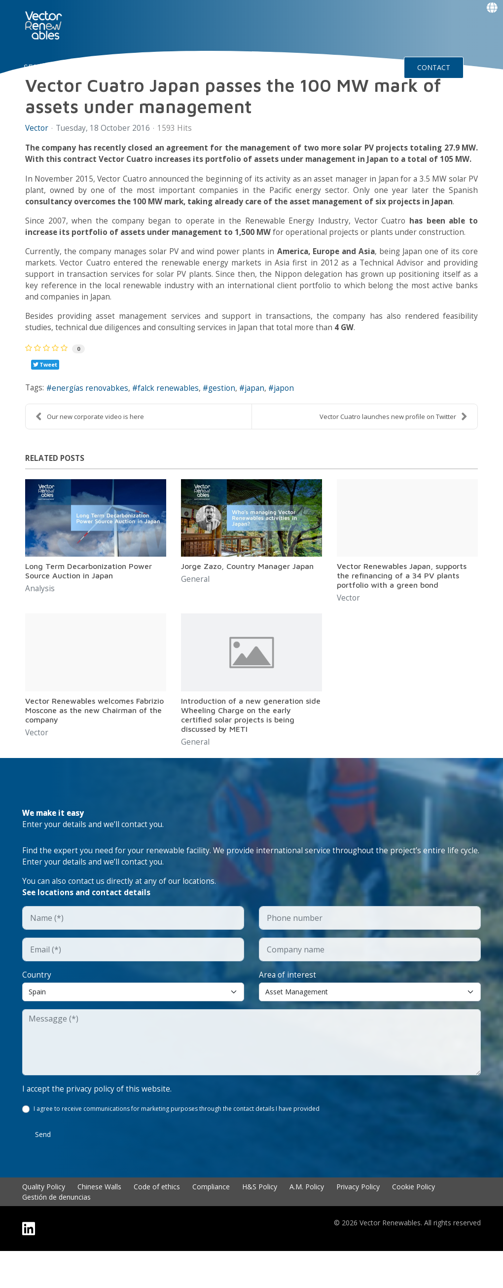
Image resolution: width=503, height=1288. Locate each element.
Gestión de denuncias (56, 1234)
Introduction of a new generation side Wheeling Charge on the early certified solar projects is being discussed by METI (251, 747)
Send (43, 1171)
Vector (37, 128)
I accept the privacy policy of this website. (98, 1125)
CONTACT (433, 67)
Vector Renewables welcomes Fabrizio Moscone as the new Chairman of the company (94, 742)
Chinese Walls (99, 1223)
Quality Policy (43, 1223)
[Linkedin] (28, 1265)
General (195, 611)
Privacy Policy (358, 1223)
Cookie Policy (413, 1223)
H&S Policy (259, 1223)
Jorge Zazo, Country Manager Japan (247, 597)
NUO (85, 67)
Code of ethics (157, 1223)
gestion (228, 419)
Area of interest (288, 1010)
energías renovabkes (93, 419)
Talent (245, 67)
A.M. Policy (306, 1223)
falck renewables (173, 419)
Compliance (211, 1223)
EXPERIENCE (197, 67)
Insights (302, 67)
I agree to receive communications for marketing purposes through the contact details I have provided (177, 1145)
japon (293, 419)
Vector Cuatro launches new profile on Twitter (393, 448)
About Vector (134, 67)
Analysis (40, 620)
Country (37, 1010)
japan (262, 419)
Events (354, 67)
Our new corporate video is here (90, 448)
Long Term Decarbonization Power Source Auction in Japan (88, 602)
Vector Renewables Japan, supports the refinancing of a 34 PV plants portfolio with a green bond (402, 607)
